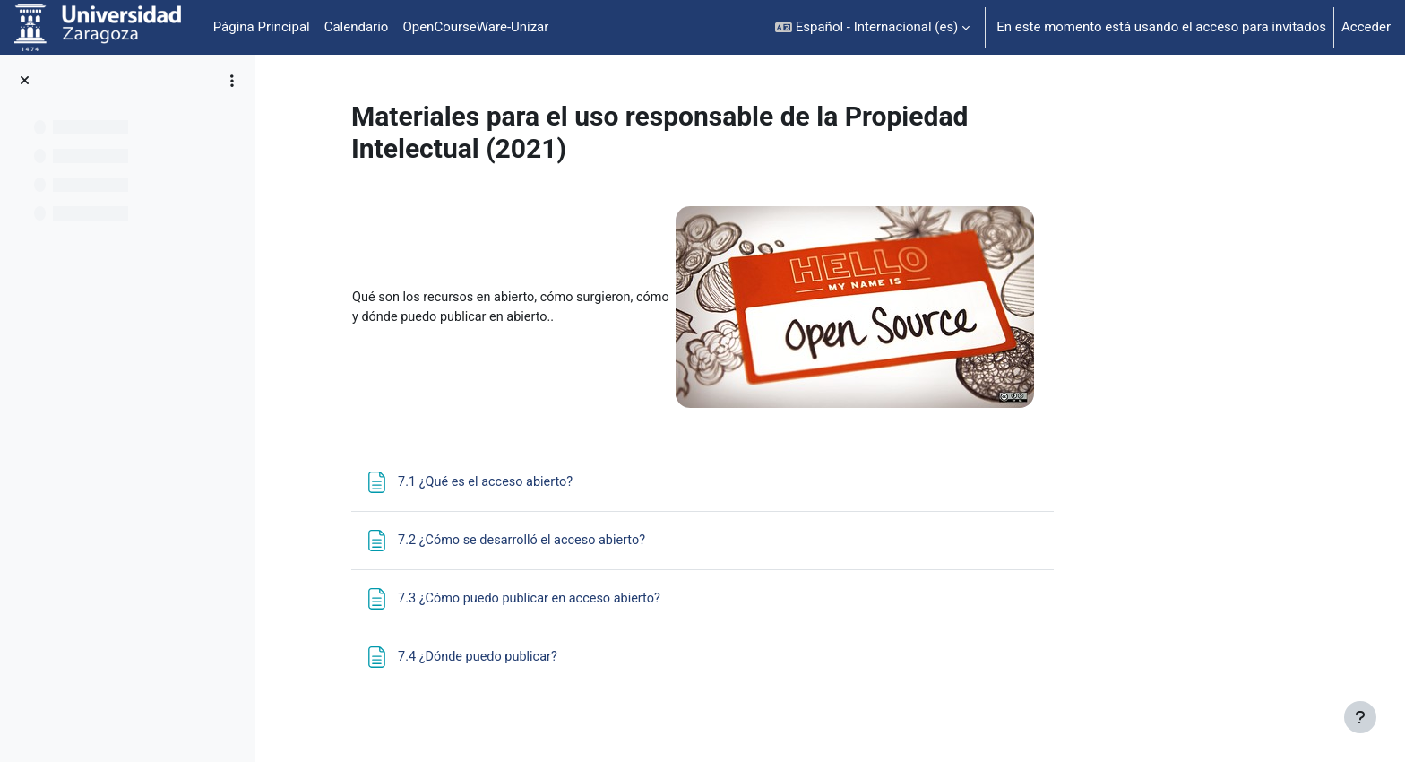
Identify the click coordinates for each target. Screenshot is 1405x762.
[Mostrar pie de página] (1360, 717)
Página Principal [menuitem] (261, 27)
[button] (872, 27)
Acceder (1366, 27)
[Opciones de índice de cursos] (232, 81)
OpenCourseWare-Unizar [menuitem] (475, 27)
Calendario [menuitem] (356, 27)
